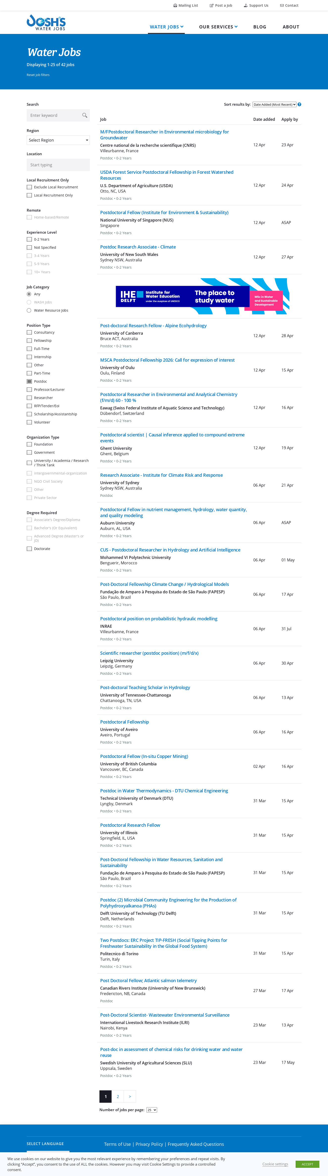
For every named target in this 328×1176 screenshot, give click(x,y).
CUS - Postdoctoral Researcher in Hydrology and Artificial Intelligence (170, 550)
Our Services (216, 27)
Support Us (256, 5)
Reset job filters (38, 75)
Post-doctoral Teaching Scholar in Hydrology (145, 687)
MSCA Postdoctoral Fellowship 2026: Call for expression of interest (167, 360)
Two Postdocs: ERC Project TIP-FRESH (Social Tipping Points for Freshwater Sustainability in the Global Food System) (163, 943)
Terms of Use (117, 1144)
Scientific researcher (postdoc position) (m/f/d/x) (149, 653)
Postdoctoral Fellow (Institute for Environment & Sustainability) (164, 212)
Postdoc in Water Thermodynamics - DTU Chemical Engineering (164, 791)
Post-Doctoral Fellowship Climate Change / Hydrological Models (164, 584)
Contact (289, 5)
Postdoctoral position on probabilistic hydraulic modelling (158, 619)
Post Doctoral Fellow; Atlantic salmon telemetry (148, 980)
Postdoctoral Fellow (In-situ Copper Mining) (144, 756)
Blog (259, 27)
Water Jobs (164, 27)
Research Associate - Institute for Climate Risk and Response (161, 475)
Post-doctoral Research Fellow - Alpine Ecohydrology (153, 325)
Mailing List (186, 5)
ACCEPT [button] (307, 1164)
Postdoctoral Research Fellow (130, 825)
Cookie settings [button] (275, 1163)
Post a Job (221, 5)
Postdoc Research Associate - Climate (138, 247)
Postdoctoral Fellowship (124, 722)
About (291, 27)
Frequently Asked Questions (196, 1144)
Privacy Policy (149, 1144)
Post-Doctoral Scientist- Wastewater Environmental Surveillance (165, 1015)
